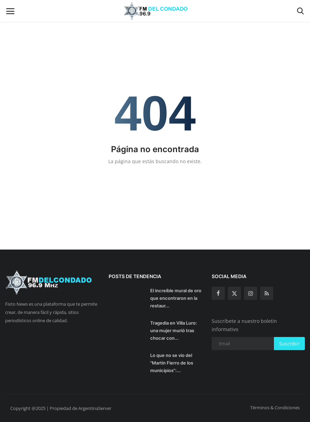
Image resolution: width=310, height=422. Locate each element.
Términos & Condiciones (275, 407)
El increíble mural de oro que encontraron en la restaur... (175, 298)
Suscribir (289, 343)
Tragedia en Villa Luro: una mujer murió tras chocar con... (173, 330)
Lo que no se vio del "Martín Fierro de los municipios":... (171, 362)
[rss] (266, 293)
